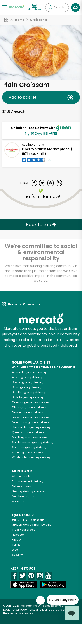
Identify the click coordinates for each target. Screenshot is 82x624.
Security (17, 555)
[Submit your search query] (50, 7)
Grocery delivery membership (31, 524)
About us (18, 501)
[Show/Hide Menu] (4, 7)
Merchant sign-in (23, 496)
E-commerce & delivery (27, 481)
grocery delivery (29, 372)
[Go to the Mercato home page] (16, 6)
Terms (16, 544)
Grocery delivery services (28, 491)
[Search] (57, 7)
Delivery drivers (22, 486)
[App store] (23, 585)
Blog (15, 549)
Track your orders (23, 529)
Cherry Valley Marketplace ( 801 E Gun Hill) (47, 152)
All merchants (21, 476)
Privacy (17, 539)
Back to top (41, 224)
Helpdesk (18, 535)
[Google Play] (53, 584)
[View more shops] (34, 7)
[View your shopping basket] (75, 7)
